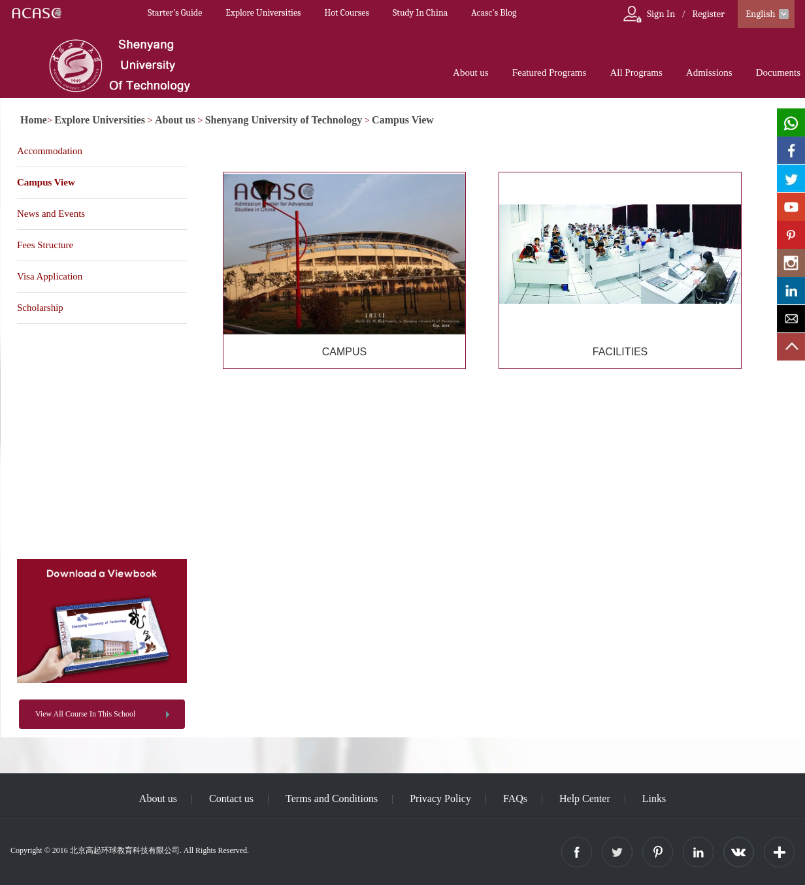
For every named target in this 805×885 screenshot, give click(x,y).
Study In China (420, 12)
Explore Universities (263, 12)
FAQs (515, 798)
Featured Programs (549, 72)
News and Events (51, 213)
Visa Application (49, 276)
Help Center (584, 798)
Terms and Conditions (332, 798)
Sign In (661, 14)
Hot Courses (347, 12)
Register (708, 14)
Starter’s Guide (175, 12)
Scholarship (40, 307)
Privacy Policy (440, 798)
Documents (778, 72)
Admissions (709, 72)
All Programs (636, 72)
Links (654, 798)
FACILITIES (620, 351)
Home (33, 119)
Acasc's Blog (493, 12)
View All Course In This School (85, 713)
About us (471, 72)
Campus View (403, 119)
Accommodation (49, 151)
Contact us (231, 798)
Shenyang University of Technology (283, 119)
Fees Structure (45, 245)
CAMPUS (344, 351)
